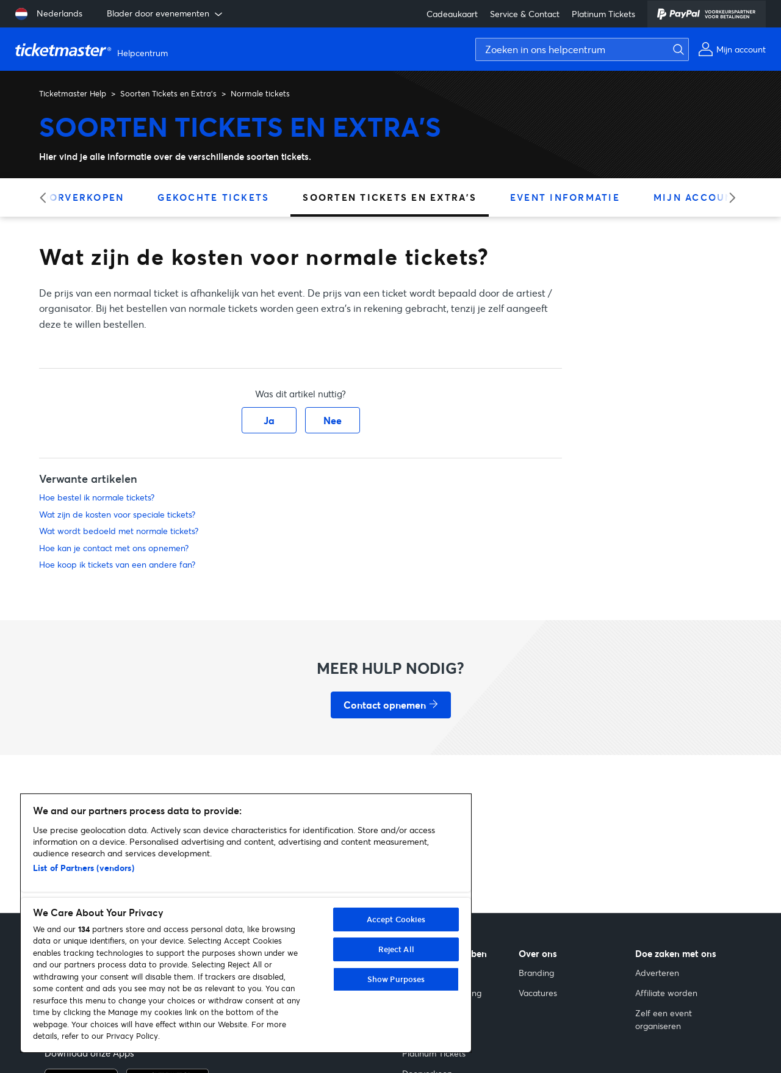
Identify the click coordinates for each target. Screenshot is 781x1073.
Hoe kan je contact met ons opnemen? (114, 548)
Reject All (396, 949)
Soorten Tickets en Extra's (168, 93)
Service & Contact (525, 14)
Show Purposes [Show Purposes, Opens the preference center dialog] (396, 979)
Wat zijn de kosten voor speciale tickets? (117, 514)
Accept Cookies (396, 919)
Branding (536, 972)
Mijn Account (696, 197)
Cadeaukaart (452, 14)
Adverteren (657, 972)
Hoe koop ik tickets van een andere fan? (117, 564)
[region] (246, 923)
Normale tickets (260, 93)
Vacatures (538, 993)
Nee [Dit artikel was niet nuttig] (332, 420)
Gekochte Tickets (213, 197)
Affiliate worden (666, 993)
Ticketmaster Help (72, 93)
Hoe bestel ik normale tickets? (96, 497)
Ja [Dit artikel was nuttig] (269, 420)
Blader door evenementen (166, 13)
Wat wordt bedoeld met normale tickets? (118, 530)
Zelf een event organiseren (663, 1019)
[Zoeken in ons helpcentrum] (582, 49)
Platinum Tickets (603, 14)
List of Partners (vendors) (83, 867)
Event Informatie (565, 197)
